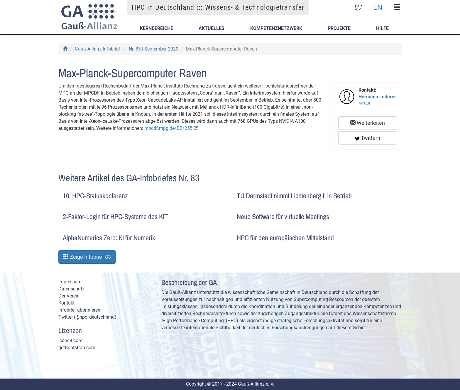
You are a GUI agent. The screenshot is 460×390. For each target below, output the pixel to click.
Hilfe (382, 28)
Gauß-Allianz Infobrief (97, 49)
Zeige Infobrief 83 (87, 257)
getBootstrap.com (76, 347)
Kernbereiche (156, 28)
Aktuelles (211, 28)
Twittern (367, 138)
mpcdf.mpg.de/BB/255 (171, 128)
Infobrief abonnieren (79, 310)
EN (377, 7)
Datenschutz (71, 289)
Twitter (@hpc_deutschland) (87, 317)
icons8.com (70, 340)
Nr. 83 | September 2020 (153, 49)
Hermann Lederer (377, 97)
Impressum (70, 282)
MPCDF (364, 103)
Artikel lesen (217, 194)
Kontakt (66, 303)
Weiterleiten (367, 123)
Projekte (339, 28)
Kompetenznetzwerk (276, 28)
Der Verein (69, 296)
